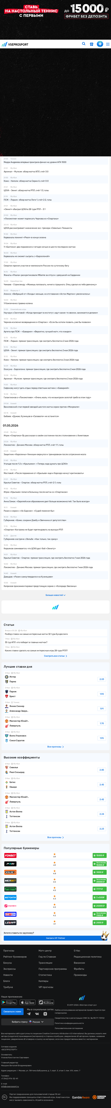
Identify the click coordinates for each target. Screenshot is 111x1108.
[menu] (108, 44)
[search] (83, 44)
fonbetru (55, 554)
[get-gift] (91, 44)
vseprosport (14, 44)
